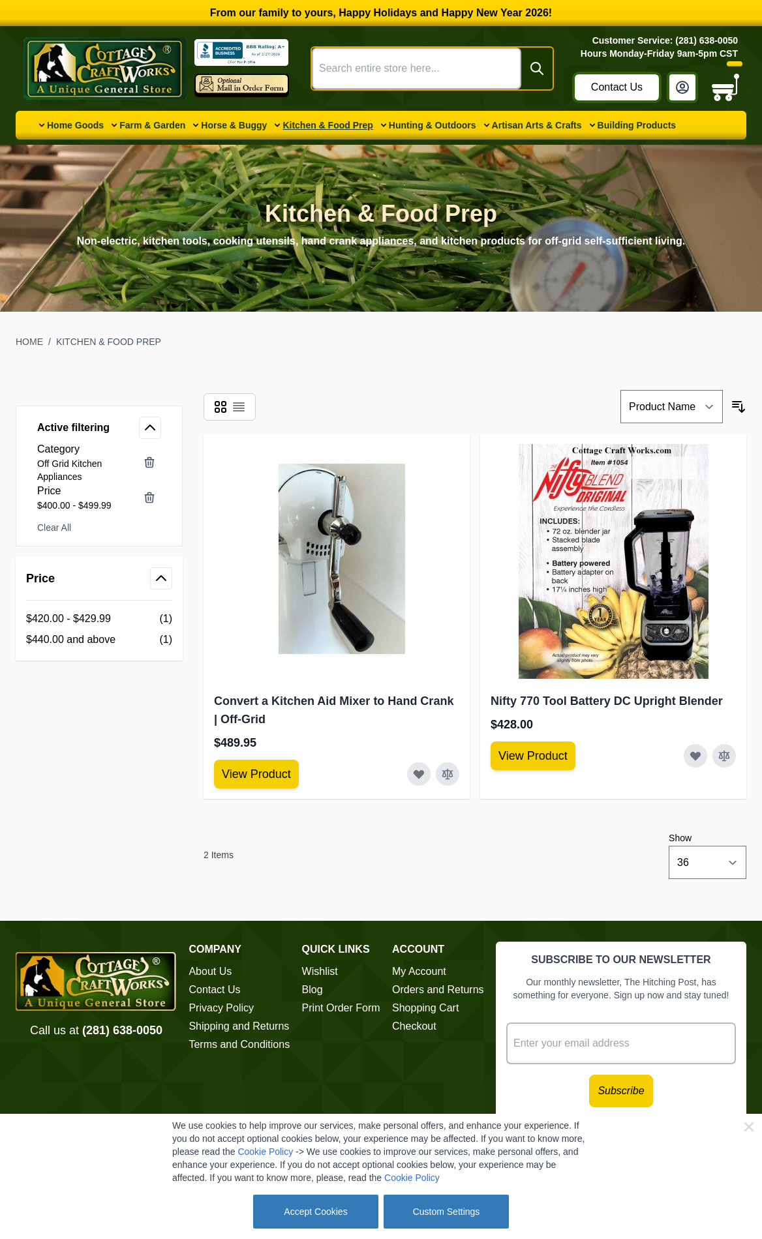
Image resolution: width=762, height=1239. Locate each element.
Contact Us (617, 87)
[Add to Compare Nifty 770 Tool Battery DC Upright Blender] (724, 756)
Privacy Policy (221, 1007)
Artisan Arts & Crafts (537, 125)
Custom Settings (446, 1211)
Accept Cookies (315, 1211)
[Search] (537, 68)
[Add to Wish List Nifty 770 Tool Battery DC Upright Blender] (695, 756)
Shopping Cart (425, 1007)
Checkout (414, 1026)
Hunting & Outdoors (432, 125)
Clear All (54, 527)
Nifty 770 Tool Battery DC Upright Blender (607, 701)
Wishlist (320, 971)
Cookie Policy (265, 1151)
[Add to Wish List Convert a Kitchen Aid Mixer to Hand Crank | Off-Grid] (419, 774)
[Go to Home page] (105, 68)
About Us (210, 971)
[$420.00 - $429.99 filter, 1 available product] (99, 618)
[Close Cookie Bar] (749, 1127)
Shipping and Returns (239, 1026)
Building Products (637, 125)
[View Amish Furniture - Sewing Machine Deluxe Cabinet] (256, 774)
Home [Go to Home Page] (29, 341)
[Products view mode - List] (239, 407)
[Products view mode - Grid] (220, 407)
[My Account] (682, 87)
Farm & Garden (152, 125)
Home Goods (75, 125)
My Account (419, 971)
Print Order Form (341, 1007)
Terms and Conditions (239, 1044)
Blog (312, 989)
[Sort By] (671, 406)
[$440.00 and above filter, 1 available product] (99, 639)
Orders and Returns (438, 989)
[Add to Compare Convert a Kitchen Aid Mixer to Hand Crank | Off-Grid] (447, 774)
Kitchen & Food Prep (327, 125)
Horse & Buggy (234, 125)
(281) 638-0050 (122, 1030)
